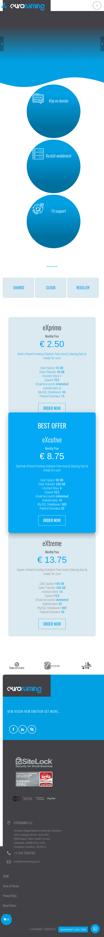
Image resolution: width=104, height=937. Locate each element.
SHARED (18, 287)
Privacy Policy (10, 895)
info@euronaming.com (27, 861)
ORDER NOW (52, 408)
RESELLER (83, 287)
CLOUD (50, 287)
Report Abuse (9, 905)
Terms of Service (11, 886)
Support (7, 915)
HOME (6, 876)
